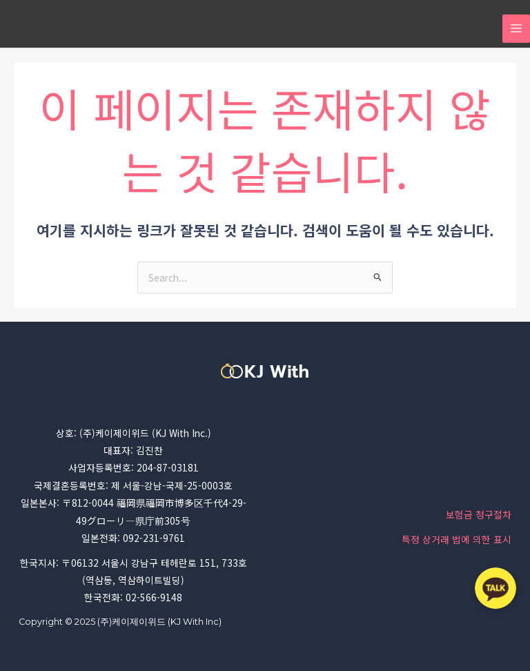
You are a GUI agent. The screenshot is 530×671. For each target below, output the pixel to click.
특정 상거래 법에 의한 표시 (456, 539)
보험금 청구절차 (478, 514)
